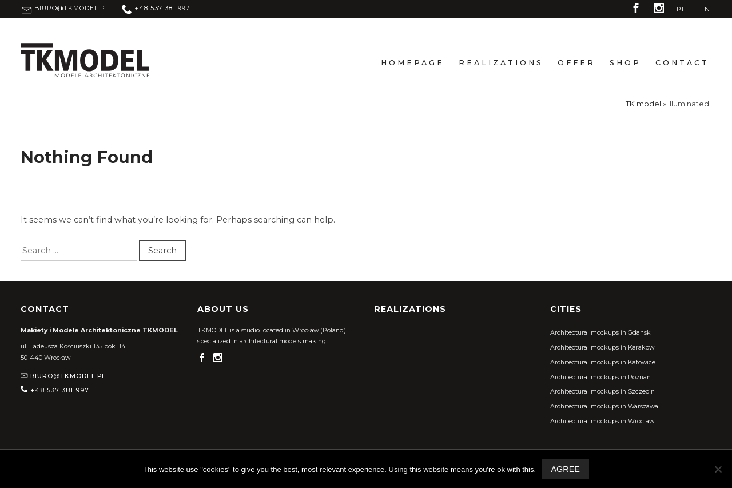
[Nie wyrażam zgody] (717, 469)
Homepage (412, 62)
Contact (682, 62)
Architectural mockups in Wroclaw (602, 421)
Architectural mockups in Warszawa (604, 406)
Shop (625, 62)
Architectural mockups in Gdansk (600, 332)
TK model (643, 104)
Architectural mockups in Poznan (600, 377)
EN (705, 9)
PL (681, 9)
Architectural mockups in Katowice (602, 362)
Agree (565, 469)
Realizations (501, 62)
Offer (576, 62)
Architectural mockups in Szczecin (602, 391)
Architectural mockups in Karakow (602, 347)
